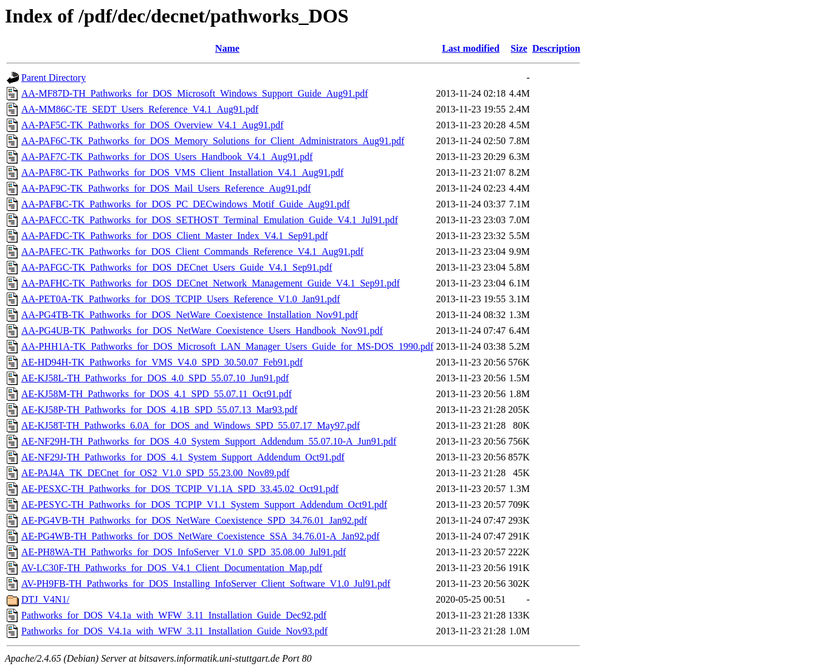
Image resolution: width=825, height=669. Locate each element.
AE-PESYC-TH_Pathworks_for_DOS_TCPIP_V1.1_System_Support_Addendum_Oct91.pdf (204, 504)
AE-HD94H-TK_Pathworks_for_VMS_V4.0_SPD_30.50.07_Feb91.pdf (162, 362)
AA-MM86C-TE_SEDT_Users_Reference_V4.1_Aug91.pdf (139, 109)
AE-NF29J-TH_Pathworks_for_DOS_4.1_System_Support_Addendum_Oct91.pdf (183, 457)
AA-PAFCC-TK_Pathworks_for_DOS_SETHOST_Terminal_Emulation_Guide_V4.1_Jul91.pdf (209, 220)
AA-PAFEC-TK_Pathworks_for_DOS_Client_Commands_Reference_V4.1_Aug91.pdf (192, 251)
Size (519, 48)
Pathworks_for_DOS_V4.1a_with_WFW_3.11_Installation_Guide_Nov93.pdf (174, 631)
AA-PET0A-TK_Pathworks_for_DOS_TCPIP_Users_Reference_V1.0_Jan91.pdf (180, 299)
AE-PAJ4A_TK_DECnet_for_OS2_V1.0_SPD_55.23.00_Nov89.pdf (155, 473)
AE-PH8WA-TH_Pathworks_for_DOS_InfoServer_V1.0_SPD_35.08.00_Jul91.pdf (183, 552)
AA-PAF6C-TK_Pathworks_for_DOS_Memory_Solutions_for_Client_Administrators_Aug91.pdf (212, 141)
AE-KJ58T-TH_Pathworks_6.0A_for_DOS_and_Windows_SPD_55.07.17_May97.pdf (190, 425)
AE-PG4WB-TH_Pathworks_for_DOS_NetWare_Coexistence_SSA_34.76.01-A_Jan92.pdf (200, 536)
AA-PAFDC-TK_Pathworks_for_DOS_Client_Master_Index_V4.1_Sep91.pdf (174, 236)
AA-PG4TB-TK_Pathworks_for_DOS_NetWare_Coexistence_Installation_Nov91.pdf (189, 315)
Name (227, 48)
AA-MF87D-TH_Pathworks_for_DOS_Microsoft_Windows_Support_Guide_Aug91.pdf (194, 93)
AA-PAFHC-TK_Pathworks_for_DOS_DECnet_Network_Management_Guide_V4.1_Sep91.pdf (210, 283)
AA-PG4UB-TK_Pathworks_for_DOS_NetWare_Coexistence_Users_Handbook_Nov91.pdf (202, 330)
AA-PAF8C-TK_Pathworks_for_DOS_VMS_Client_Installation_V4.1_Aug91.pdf (182, 172)
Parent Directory (53, 77)
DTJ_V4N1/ (45, 599)
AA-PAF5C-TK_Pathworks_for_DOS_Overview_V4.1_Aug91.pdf (152, 125)
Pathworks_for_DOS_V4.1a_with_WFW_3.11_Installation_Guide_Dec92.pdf (173, 615)
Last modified (471, 48)
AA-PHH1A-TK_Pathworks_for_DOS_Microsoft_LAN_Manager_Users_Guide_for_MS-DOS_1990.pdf (227, 346)
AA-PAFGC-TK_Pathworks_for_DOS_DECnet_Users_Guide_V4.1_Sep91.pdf (176, 267)
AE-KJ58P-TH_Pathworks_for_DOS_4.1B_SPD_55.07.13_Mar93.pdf (159, 409)
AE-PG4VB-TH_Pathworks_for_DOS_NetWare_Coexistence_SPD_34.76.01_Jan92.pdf (194, 520)
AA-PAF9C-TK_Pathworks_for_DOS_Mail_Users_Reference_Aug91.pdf (166, 188)
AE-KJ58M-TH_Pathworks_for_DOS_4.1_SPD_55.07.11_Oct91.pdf (156, 394)
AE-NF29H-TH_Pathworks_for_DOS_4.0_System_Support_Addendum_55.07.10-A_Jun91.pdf (208, 441)
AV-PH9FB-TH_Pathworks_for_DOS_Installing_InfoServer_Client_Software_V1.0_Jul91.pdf (205, 583)
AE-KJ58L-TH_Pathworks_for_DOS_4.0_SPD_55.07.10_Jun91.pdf (155, 378)
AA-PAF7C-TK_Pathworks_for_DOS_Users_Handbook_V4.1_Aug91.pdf (166, 156)
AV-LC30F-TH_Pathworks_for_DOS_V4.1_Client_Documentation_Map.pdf (171, 568)
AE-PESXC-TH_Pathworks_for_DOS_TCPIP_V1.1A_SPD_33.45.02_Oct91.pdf (180, 489)
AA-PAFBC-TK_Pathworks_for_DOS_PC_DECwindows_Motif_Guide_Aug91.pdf (185, 204)
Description (556, 48)
